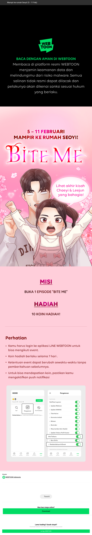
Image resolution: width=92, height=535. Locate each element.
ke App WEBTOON (46, 531)
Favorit (47, 496)
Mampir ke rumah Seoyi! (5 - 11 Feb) (22, 2)
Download (46, 511)
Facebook (46, 489)
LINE (38, 489)
